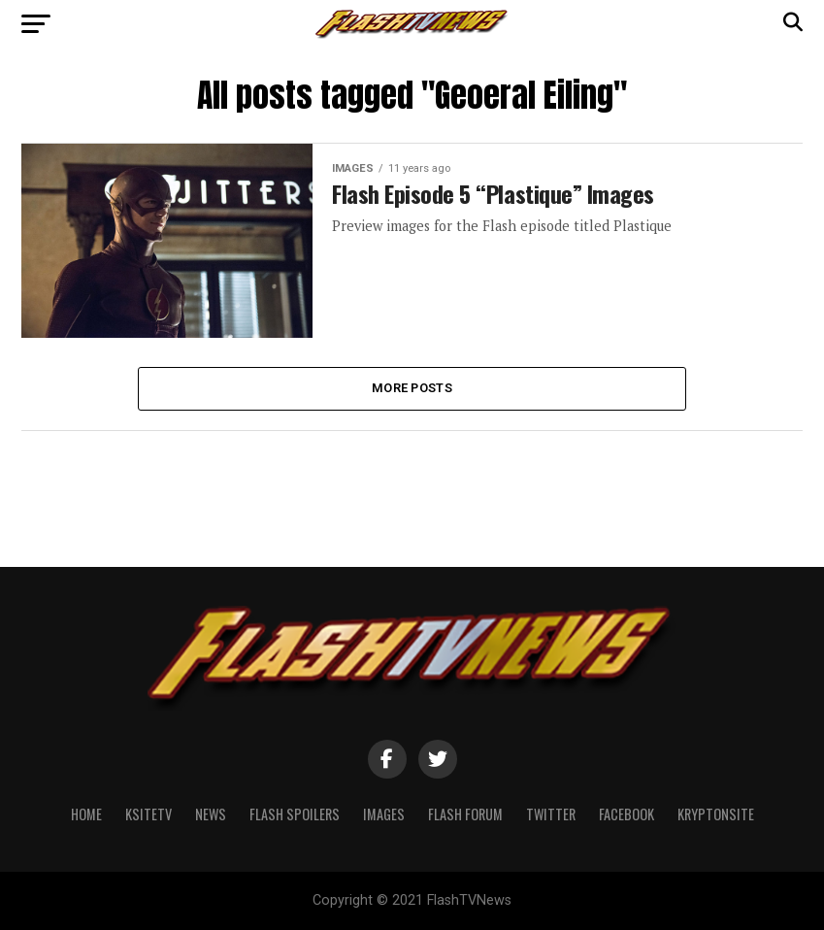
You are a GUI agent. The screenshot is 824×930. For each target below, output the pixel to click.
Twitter (551, 814)
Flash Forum (465, 814)
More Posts (412, 388)
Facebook (626, 814)
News (210, 814)
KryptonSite (715, 814)
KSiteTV (148, 814)
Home (86, 814)
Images (384, 814)
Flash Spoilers (294, 814)
